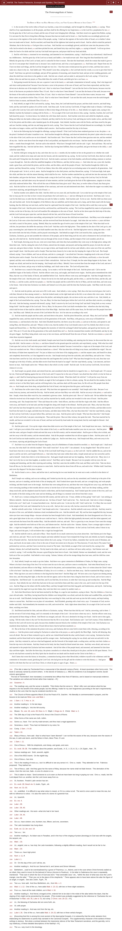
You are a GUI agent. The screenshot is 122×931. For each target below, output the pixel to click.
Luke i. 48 (18, 818)
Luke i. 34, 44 (19, 815)
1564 (84, 64)
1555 (98, 27)
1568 (47, 100)
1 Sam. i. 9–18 (25, 729)
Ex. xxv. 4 (18, 801)
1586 (81, 322)
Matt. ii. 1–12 (19, 887)
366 (111, 545)
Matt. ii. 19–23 (50, 913)
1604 (79, 589)
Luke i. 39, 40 (19, 808)
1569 (77, 110)
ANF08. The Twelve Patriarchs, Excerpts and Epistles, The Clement (35, 3)
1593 (79, 352)
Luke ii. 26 (18, 913)
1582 (17, 282)
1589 (103, 334)
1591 (40, 343)
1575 (81, 162)
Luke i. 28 (18, 804)
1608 (69, 632)
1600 (72, 451)
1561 (82, 48)
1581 (85, 279)
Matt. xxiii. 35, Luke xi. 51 (32, 899)
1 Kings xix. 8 (58, 711)
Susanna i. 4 (19, 683)
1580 (97, 257)
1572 (14, 143)
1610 (94, 653)
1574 (58, 153)
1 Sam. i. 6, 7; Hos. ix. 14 (24, 701)
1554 (93, 22)
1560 (33, 48)
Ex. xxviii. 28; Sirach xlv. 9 (24, 784)
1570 (50, 113)
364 (111, 315)
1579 (105, 229)
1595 (15, 377)
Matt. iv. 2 (75, 711)
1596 (14, 386)
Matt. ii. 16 (51, 890)
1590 (31, 343)
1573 (107, 147)
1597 (102, 392)
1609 (109, 641)
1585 (19, 322)
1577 (68, 196)
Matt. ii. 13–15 (52, 887)
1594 (88, 371)
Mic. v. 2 (58, 883)
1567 (65, 82)
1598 (58, 429)
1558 (76, 36)
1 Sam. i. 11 (19, 742)
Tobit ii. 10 (18, 732)
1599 (88, 445)
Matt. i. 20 (18, 849)
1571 (107, 131)
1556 (80, 30)
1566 (86, 79)
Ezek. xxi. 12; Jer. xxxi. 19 (24, 829)
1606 (75, 626)
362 (111, 94)
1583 (44, 282)
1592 (51, 349)
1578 (98, 220)
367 (111, 659)
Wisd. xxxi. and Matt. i (36, 697)
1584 (40, 294)
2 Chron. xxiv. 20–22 (59, 899)
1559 (31, 45)
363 (111, 204)
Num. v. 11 (18, 856)
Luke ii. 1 (17, 859)
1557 (108, 30)
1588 (65, 331)
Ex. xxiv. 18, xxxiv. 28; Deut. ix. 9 (33, 711)
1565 (69, 70)
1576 (49, 190)
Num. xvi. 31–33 (20, 788)
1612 (75, 663)
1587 (27, 328)
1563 (61, 58)
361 (111, 12)
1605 (104, 592)
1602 (30, 472)
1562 (28, 54)
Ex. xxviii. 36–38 (20, 749)
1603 (65, 570)
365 (111, 429)
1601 (44, 454)
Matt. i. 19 (18, 842)
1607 (16, 632)
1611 (96, 660)
